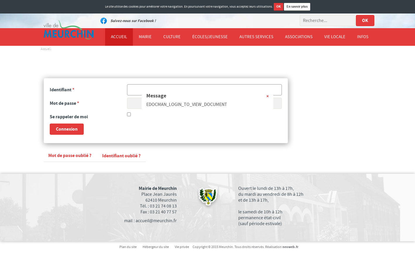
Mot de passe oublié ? (69, 155)
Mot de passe (64, 103)
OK (278, 6)
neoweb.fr (290, 246)
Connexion (67, 129)
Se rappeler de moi (69, 117)
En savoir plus (297, 6)
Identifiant (62, 90)
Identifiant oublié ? (121, 156)
